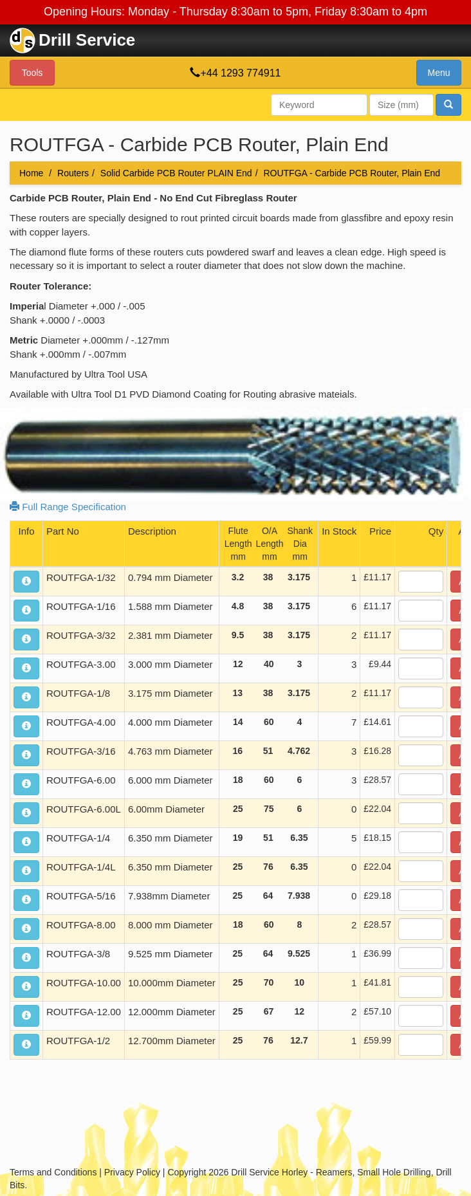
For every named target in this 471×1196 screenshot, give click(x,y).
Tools (32, 73)
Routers (73, 173)
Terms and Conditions (53, 1172)
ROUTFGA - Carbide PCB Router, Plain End (351, 173)
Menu (438, 73)
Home (31, 173)
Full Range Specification (68, 506)
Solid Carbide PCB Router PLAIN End (176, 173)
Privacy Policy (132, 1172)
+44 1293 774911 (240, 73)
